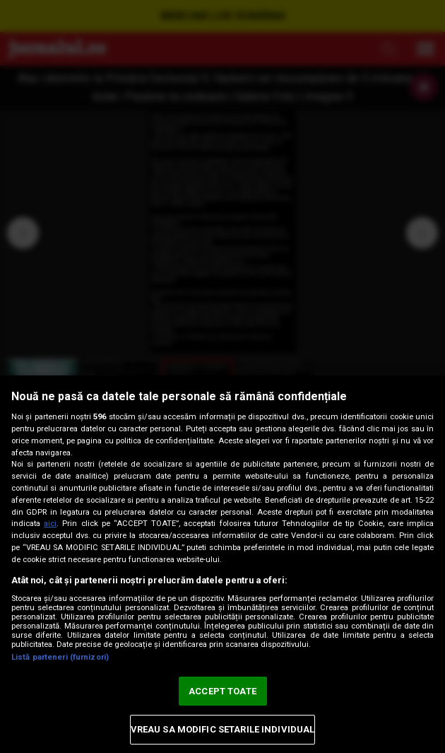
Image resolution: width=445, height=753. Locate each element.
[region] (222, 564)
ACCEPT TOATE (222, 691)
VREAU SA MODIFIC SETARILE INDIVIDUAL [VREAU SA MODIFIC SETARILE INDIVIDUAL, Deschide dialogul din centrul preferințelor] (223, 729)
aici (50, 523)
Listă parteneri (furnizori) (60, 657)
